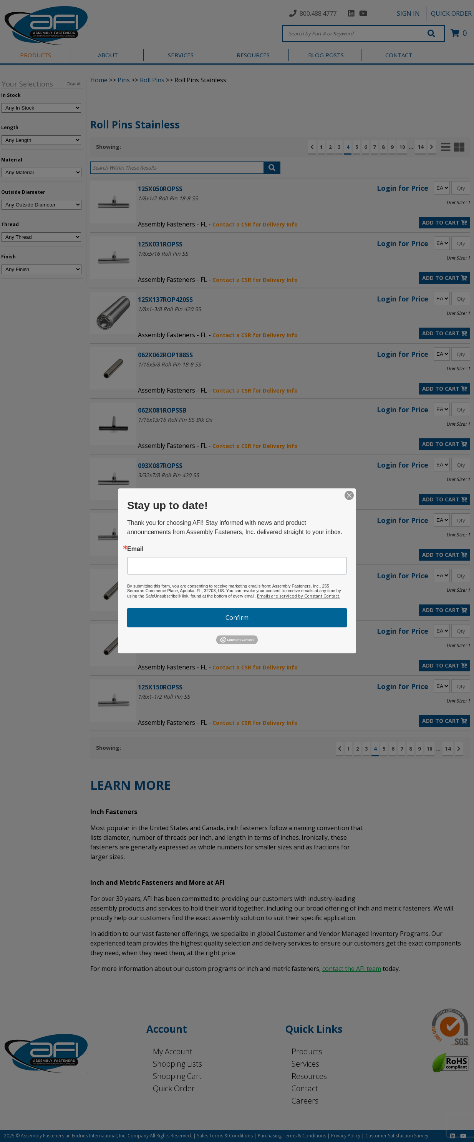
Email (135, 549)
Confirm (237, 617)
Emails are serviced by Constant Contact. (298, 596)
